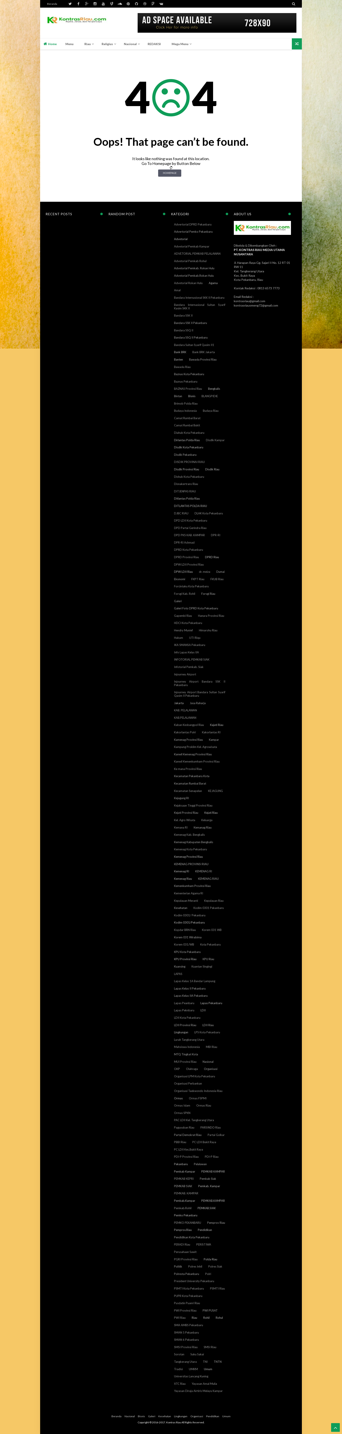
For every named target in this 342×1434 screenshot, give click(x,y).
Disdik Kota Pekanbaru (188, 447)
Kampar (214, 739)
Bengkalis (214, 388)
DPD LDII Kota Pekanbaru (190, 520)
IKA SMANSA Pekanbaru (189, 645)
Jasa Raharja (198, 703)
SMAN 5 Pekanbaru (186, 1332)
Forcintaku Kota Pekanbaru (191, 586)
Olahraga (192, 1069)
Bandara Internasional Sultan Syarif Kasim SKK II (199, 306)
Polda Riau (210, 1259)
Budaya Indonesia (185, 410)
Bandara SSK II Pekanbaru (190, 323)
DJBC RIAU (181, 513)
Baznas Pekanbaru (185, 381)
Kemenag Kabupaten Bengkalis (193, 842)
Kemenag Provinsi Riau (188, 856)
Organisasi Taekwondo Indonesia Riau (198, 1091)
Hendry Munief (183, 630)
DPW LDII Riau (183, 571)
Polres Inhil (195, 1266)
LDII (203, 1010)
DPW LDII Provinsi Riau (189, 564)
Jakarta (179, 703)
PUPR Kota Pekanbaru (188, 1296)
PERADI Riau (182, 1244)
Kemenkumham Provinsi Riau (192, 886)
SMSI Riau (210, 1347)
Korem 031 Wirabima (188, 937)
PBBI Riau (180, 1142)
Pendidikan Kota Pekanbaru (191, 1237)
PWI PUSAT (210, 1310)
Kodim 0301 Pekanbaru (208, 908)
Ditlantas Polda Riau (187, 498)
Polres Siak (215, 1266)
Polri (208, 1274)
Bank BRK (180, 352)
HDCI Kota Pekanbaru (188, 623)
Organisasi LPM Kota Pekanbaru (194, 1076)
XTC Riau (180, 1383)
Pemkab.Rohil (183, 1208)
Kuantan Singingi (202, 966)
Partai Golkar (216, 1135)
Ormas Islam (182, 1105)
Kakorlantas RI (211, 732)
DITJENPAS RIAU (185, 491)
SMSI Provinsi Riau (186, 1347)
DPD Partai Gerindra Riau (190, 528)
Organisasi (210, 1069)
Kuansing (179, 966)
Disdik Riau (212, 469)
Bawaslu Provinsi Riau (203, 359)
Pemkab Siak (208, 1178)
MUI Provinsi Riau (185, 1061)
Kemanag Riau (203, 827)
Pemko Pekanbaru (185, 1215)
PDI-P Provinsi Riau (186, 1156)
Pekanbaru (181, 1164)
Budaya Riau (211, 410)
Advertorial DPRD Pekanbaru (193, 224)
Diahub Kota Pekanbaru (189, 432)
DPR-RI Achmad (184, 542)
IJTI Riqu (194, 637)
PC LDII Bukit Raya (204, 1142)
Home (50, 44)
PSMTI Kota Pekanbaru (189, 1288)
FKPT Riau (197, 579)
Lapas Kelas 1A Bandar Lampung (194, 981)
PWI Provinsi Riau (185, 1310)
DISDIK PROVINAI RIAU (189, 462)
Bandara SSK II (183, 315)
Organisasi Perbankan (188, 1083)
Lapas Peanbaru (184, 1003)
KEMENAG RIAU (208, 878)
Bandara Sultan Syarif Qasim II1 (194, 345)
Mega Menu (180, 44)
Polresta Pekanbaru (186, 1274)
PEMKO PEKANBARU (187, 1222)
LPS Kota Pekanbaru (207, 1032)
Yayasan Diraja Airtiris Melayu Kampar (198, 1391)
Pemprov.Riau (183, 1230)
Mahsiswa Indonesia (187, 1047)
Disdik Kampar (215, 440)
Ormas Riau (203, 1105)
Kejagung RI (181, 798)
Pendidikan (205, 1230)
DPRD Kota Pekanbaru (188, 549)
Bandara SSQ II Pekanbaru (191, 337)
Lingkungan (181, 1032)
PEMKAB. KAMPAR (186, 1193)
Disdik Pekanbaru (185, 454)
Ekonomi (179, 579)
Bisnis (191, 396)
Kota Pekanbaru (210, 944)
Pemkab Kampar (184, 1171)
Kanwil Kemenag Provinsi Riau (193, 754)
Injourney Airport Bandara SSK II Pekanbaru (199, 683)
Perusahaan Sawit (185, 1252)
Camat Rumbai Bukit (187, 425)
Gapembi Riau (183, 615)
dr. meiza (204, 571)
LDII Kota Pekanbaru (187, 1017)
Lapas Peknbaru (184, 1010)
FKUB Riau (217, 579)
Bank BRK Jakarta (203, 352)
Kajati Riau (216, 725)
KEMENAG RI (203, 871)
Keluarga (206, 820)
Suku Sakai (197, 1354)
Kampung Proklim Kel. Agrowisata (195, 747)
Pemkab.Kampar (184, 1200)
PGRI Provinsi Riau (186, 1259)
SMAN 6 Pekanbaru (186, 1339)
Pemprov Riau (216, 1222)
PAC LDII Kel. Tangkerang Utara (194, 1120)
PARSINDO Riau (210, 1127)
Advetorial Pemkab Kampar (191, 246)
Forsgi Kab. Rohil (184, 593)
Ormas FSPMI (198, 1098)
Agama (213, 283)
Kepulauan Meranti (186, 900)
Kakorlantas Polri (185, 732)
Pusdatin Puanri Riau (187, 1303)
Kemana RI (181, 827)
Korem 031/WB (184, 944)
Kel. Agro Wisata (184, 820)
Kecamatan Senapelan (188, 791)
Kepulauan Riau (214, 900)
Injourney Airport (185, 674)
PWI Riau (180, 1317)
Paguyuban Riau (184, 1127)
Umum (208, 1369)
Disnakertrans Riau (186, 484)
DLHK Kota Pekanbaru (209, 513)
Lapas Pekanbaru (211, 1003)
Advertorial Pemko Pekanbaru (193, 231)
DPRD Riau (212, 557)
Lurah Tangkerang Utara (189, 1039)
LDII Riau (208, 1025)
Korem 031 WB (212, 930)
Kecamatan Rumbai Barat (190, 783)
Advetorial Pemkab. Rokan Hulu (194, 268)
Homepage (169, 172)
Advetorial (181, 239)
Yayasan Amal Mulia (204, 1383)
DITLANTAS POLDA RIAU (190, 506)
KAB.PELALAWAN (185, 717)
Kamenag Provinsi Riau (188, 739)
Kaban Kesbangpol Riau (189, 725)
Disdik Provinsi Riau (186, 469)
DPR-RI (215, 535)
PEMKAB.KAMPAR (213, 1200)
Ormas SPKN (182, 1113)
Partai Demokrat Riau (188, 1135)
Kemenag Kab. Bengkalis (189, 834)
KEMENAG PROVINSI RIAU (191, 864)
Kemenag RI (181, 871)
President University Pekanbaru (194, 1281)
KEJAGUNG (215, 791)
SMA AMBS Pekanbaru (188, 1325)
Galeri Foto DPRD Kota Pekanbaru (196, 608)
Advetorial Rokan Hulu (188, 283)
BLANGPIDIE (210, 396)
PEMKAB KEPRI (184, 1178)
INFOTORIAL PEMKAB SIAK (191, 659)
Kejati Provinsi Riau (186, 812)
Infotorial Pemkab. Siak (188, 667)
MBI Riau (211, 1047)
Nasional (208, 1061)
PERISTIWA (203, 1244)
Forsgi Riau (208, 593)
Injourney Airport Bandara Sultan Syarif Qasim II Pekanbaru (199, 693)
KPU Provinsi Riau (185, 959)
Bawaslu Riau (182, 367)
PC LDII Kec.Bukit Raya (188, 1149)
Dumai (220, 571)
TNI (205, 1361)
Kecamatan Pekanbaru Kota (191, 776)
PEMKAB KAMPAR (213, 1171)
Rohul (219, 1317)
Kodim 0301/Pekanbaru (189, 922)
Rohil (206, 1317)
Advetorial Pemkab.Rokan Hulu (194, 275)
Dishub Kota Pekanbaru (189, 476)
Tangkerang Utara (185, 1361)
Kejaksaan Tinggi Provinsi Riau (193, 805)
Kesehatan (180, 908)
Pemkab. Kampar (209, 1186)
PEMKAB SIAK (183, 1186)
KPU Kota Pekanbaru (187, 952)
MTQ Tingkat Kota (186, 1054)
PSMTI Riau (217, 1288)
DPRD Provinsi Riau (186, 557)
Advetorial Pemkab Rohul (190, 261)
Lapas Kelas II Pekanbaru (190, 988)
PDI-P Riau (212, 1156)
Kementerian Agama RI (188, 893)
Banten (178, 359)
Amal (177, 290)
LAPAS (178, 974)
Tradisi (178, 1369)
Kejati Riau (211, 812)
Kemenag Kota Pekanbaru (190, 849)
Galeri (178, 601)
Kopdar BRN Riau (185, 930)
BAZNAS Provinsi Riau (188, 388)
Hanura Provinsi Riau (211, 615)
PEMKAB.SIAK (207, 1208)
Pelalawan (200, 1164)
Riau (194, 1317)
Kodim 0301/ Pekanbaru (189, 915)
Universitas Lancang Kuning (191, 1376)
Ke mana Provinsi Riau (188, 769)
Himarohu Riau (208, 630)
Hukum (178, 637)
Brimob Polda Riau (186, 403)
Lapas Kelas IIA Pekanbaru (191, 995)
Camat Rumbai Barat (187, 418)
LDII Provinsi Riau (185, 1025)
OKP (177, 1069)
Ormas (178, 1098)
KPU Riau (208, 959)
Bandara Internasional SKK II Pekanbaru (199, 297)
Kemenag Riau (183, 878)
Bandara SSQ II (183, 330)
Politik (178, 1266)
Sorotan (179, 1354)
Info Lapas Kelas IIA (186, 652)
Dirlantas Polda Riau (187, 440)
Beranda (52, 3)
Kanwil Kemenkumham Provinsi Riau (197, 761)
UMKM (193, 1369)
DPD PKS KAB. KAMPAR (189, 535)
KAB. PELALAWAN (185, 710)
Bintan (178, 396)
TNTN (218, 1361)
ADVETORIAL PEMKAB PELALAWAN (197, 253)
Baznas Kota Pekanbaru (189, 374)
